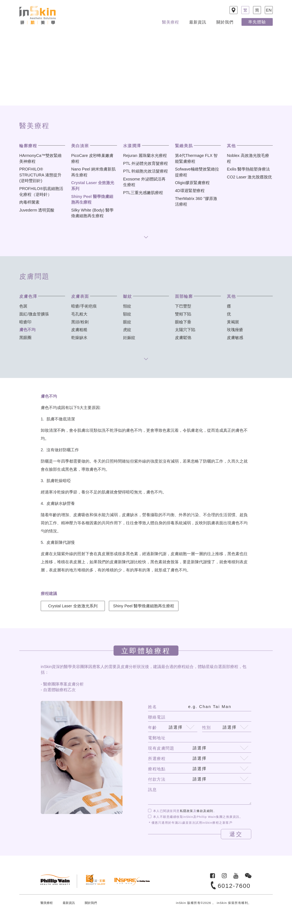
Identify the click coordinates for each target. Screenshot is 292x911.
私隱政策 (186, 811)
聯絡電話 (156, 717)
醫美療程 (170, 22)
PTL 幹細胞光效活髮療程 (145, 171)
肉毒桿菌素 (29, 202)
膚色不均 (27, 329)
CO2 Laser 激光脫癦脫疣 (249, 177)
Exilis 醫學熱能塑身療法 (248, 169)
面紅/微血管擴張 (34, 314)
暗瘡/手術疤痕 (84, 306)
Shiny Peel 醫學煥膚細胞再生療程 (143, 606)
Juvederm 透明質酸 (36, 210)
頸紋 (127, 306)
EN (269, 10)
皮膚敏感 (235, 337)
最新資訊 (197, 22)
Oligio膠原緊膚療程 (192, 182)
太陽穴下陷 (185, 329)
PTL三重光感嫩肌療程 (143, 192)
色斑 (23, 306)
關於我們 (224, 22)
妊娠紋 (129, 337)
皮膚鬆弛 (183, 337)
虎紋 (127, 329)
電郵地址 (156, 738)
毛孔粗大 (79, 314)
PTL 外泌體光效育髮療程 (145, 163)
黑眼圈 (25, 337)
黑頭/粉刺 (80, 322)
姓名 (152, 707)
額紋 (127, 314)
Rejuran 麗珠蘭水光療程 (145, 155)
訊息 (152, 789)
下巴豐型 (183, 306)
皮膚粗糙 (79, 329)
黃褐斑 (233, 322)
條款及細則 (204, 811)
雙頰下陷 (183, 314)
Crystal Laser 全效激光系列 (72, 606)
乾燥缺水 (79, 337)
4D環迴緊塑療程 (190, 190)
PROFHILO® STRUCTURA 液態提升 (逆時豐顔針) (40, 175)
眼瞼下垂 (183, 322)
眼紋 (127, 322)
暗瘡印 (25, 322)
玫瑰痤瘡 (235, 329)
